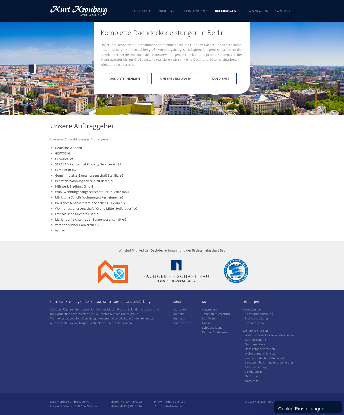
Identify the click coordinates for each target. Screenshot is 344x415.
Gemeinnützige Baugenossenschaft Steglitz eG (89, 175)
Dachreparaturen (256, 344)
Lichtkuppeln (253, 372)
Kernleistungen (252, 309)
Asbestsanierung (256, 367)
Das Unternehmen (125, 78)
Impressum (180, 318)
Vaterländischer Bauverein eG (77, 225)
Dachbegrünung (255, 340)
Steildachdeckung (256, 318)
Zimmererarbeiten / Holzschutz (265, 358)
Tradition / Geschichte (216, 314)
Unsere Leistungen (176, 78)
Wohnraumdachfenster (260, 353)
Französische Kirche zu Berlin (77, 214)
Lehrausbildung (212, 328)
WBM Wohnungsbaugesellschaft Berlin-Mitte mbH (92, 192)
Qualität (207, 323)
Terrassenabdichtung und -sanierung (269, 362)
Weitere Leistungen (255, 331)
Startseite (141, 11)
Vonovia (60, 231)
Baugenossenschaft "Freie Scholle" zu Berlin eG (90, 203)
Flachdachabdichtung (259, 314)
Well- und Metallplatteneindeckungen (269, 335)
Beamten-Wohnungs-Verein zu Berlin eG (85, 181)
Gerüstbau (252, 376)
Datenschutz (181, 323)
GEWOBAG (62, 153)
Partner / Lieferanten (215, 332)
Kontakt (282, 11)
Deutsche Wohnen (68, 148)
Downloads (257, 11)
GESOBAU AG (64, 159)
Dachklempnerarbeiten (260, 349)
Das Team (208, 318)
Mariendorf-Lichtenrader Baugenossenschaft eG (90, 219)
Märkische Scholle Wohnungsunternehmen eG (89, 197)
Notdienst (220, 78)
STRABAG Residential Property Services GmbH (88, 164)
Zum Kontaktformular (168, 406)
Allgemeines (210, 309)
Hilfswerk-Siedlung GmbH (74, 186)
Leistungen (194, 11)
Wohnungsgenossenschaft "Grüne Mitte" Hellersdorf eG (96, 208)
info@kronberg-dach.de (169, 402)
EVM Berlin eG (65, 170)
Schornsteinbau (255, 323)
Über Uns (166, 11)
